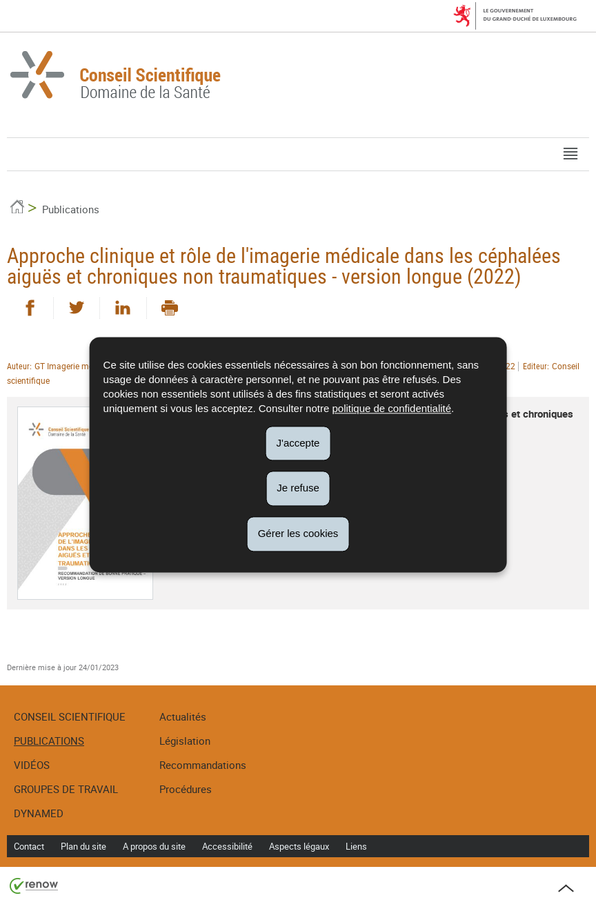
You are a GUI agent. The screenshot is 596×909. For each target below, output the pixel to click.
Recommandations (202, 765)
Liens (356, 846)
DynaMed (38, 813)
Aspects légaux (299, 846)
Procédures (185, 789)
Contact (29, 846)
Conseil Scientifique (70, 716)
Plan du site (83, 846)
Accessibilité (227, 846)
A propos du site (154, 846)
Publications (70, 209)
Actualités (182, 716)
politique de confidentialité (391, 408)
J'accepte (298, 443)
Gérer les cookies (298, 533)
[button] (570, 154)
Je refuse (298, 488)
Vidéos (32, 765)
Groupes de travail (66, 789)
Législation (184, 740)
